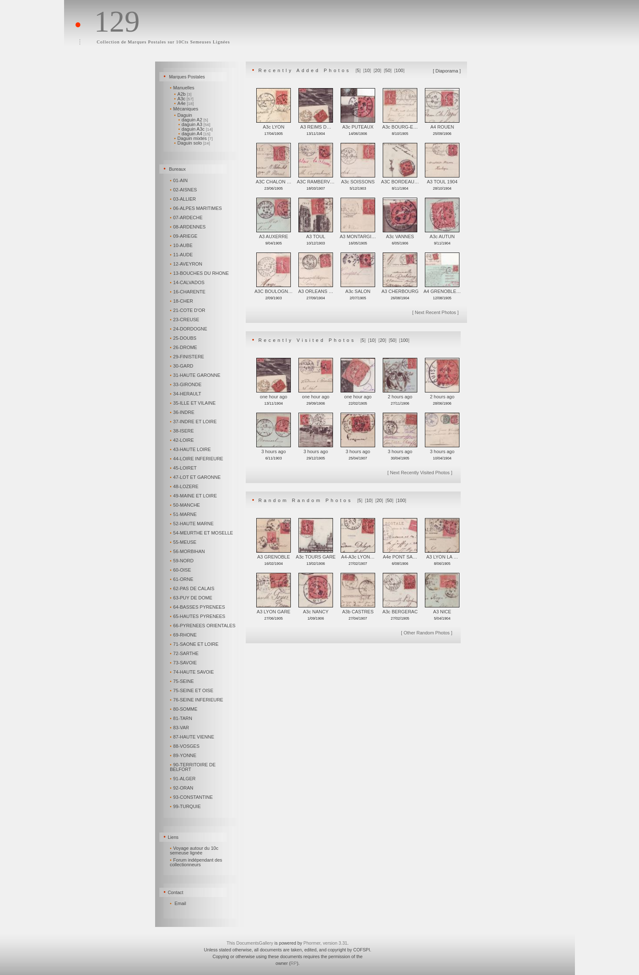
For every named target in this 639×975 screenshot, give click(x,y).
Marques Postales (187, 76)
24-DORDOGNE (189, 328)
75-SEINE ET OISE (192, 690)
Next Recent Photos (435, 312)
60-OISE (181, 569)
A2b (182, 94)
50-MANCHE (185, 505)
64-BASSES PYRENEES (198, 607)
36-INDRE (183, 412)
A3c (183, 98)
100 (399, 70)
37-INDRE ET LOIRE (194, 421)
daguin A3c (195, 129)
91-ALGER (183, 778)
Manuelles (183, 87)
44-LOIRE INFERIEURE (197, 458)
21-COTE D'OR (188, 310)
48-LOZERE (185, 486)
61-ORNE (182, 579)
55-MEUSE (184, 542)
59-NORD (182, 560)
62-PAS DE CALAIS (192, 588)
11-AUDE (182, 254)
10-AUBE (182, 245)
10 (367, 70)
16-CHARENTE (188, 291)
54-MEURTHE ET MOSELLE (202, 532)
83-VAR (180, 727)
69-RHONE (184, 634)
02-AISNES (184, 189)
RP (293, 963)
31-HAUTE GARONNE (196, 375)
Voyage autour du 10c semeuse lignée (194, 850)
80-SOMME (184, 709)
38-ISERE (182, 430)
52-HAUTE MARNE (192, 523)
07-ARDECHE (187, 217)
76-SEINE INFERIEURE (197, 699)
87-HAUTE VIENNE (192, 736)
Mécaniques (184, 108)
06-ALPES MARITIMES (196, 208)
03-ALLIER (183, 198)
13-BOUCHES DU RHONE (200, 273)
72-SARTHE (185, 653)
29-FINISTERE (187, 356)
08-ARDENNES (188, 226)
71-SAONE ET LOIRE (195, 644)
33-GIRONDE (186, 384)
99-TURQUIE (186, 806)
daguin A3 (194, 124)
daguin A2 (193, 119)
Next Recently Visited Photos (420, 472)
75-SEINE (182, 681)
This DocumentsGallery (249, 942)
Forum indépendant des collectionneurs (196, 862)
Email (180, 903)
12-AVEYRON (187, 263)
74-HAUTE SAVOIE (192, 671)
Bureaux (177, 169)
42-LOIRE (182, 440)
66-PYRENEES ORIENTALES (203, 625)
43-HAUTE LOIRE (191, 449)
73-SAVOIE (184, 662)
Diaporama (446, 70)
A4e (184, 103)
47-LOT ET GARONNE (196, 477)
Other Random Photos (426, 632)
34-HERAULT (186, 393)
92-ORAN (182, 787)
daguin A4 (194, 133)
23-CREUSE (185, 319)
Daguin (183, 115)
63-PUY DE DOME (192, 597)
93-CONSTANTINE (192, 797)
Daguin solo (192, 142)
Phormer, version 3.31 (325, 942)
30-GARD (182, 365)
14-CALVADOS (188, 282)
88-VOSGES (185, 746)
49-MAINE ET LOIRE (194, 495)
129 (117, 21)
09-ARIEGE (184, 236)
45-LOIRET (184, 467)
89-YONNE (184, 755)
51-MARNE (184, 514)
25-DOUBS (184, 338)
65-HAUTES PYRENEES (198, 616)
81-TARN (181, 718)
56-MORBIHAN (188, 551)
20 (377, 70)
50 (387, 70)
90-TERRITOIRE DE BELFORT (193, 767)
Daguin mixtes (193, 138)
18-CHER (182, 301)
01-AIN (179, 180)
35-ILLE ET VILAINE (193, 403)
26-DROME (184, 347)
